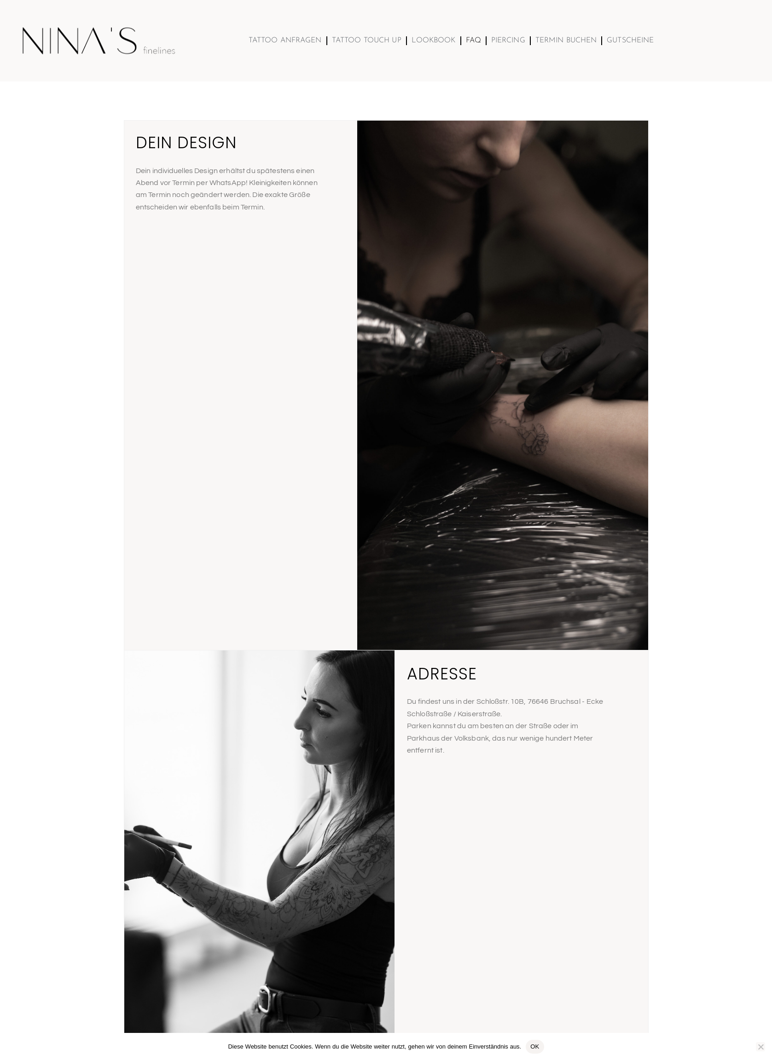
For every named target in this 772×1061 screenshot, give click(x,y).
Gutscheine (630, 40)
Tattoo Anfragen (285, 40)
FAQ (473, 40)
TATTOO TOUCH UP (366, 40)
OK (534, 1046)
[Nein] (760, 1046)
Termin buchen (566, 40)
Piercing (508, 40)
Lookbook (434, 40)
